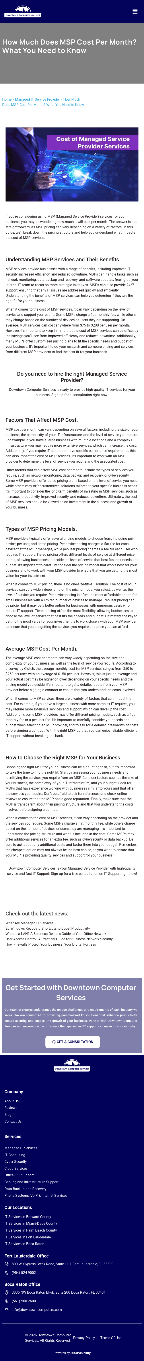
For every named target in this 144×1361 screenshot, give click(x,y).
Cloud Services (15, 1168)
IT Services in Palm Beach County (30, 1230)
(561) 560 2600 (24, 1301)
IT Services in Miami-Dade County (30, 1223)
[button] (135, 11)
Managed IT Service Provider (37, 99)
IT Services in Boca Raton (24, 1244)
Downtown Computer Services (32, 389)
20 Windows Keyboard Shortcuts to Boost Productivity (48, 928)
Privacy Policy (84, 1338)
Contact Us (12, 1121)
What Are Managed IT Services (29, 923)
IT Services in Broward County (27, 1217)
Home (7, 99)
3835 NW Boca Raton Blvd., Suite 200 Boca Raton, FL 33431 (59, 1292)
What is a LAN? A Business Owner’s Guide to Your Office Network (56, 934)
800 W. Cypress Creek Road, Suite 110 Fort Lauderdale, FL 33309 (62, 1264)
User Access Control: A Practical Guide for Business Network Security (59, 939)
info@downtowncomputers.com (37, 1310)
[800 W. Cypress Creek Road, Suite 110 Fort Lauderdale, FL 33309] (6, 1264)
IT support (55, 451)
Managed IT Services (20, 1148)
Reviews (10, 1108)
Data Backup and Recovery (25, 1189)
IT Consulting (14, 1155)
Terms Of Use (110, 1338)
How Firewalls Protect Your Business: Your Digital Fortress (51, 944)
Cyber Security (15, 1162)
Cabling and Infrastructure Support (31, 1182)
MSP (9, 804)
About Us (11, 1101)
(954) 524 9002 (24, 1273)
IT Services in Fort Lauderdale (27, 1237)
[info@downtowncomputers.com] (6, 1310)
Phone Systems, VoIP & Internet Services (35, 1195)
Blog (8, 1115)
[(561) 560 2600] (6, 1301)
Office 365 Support (19, 1175)
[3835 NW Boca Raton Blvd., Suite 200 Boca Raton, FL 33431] (6, 1292)
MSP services (63, 295)
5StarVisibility (80, 1353)
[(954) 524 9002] (6, 1273)
